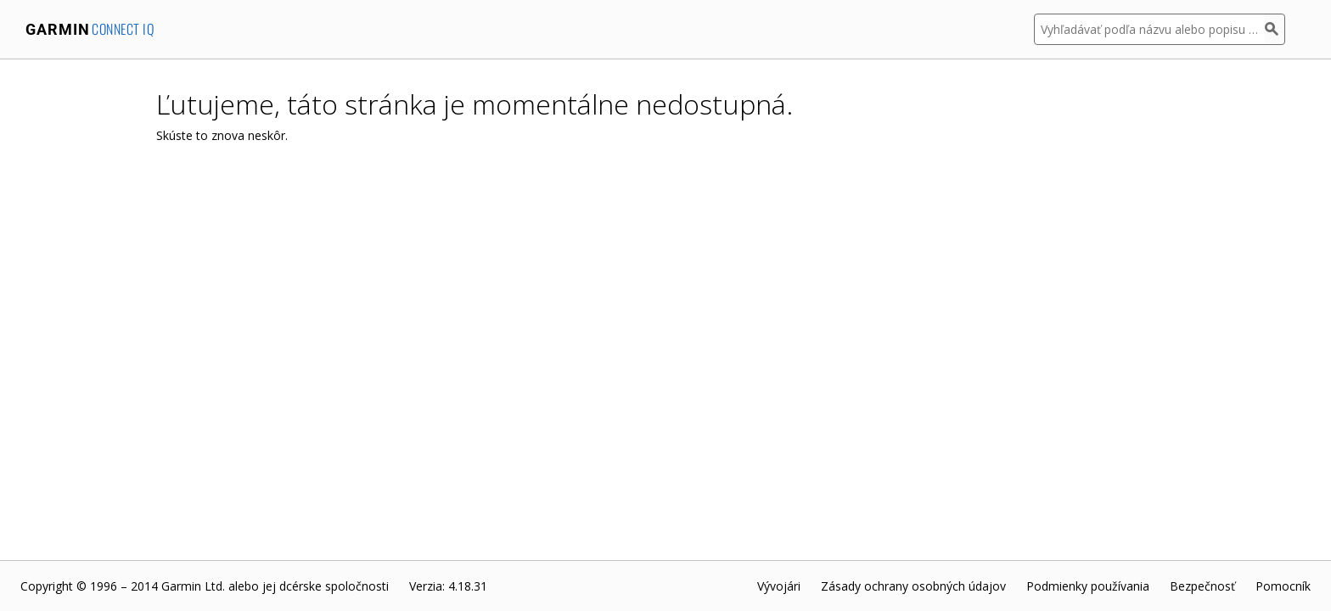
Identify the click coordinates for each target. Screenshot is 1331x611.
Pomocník (1283, 586)
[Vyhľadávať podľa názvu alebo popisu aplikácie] (1149, 29)
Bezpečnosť (1202, 586)
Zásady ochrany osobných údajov (913, 586)
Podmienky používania (1087, 586)
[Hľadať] (1275, 29)
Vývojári (778, 586)
